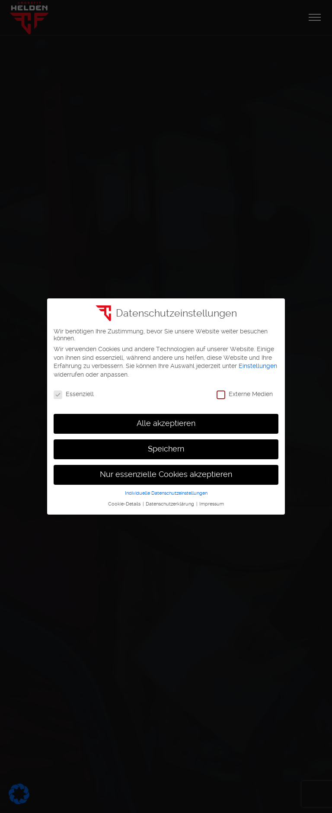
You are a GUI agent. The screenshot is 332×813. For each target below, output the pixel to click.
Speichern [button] (166, 449)
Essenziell (74, 393)
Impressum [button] (211, 504)
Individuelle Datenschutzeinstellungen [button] (166, 493)
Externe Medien (245, 393)
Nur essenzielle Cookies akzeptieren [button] (166, 474)
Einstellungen (258, 365)
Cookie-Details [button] (125, 504)
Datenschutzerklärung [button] (170, 504)
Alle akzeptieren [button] (166, 423)
